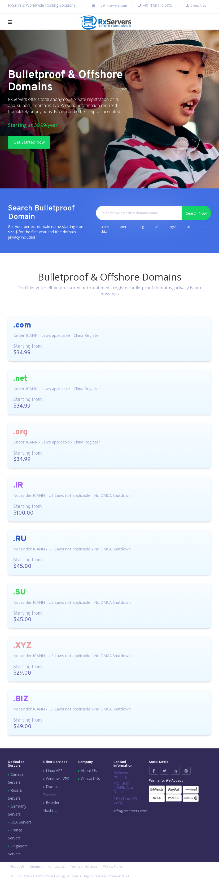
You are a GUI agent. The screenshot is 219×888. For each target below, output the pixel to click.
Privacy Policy (121, 869)
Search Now (196, 214)
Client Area (193, 5)
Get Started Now (35, 142)
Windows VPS (57, 780)
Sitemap (38, 869)
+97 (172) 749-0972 (151, 5)
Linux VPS (54, 772)
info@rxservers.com (103, 5)
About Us (89, 772)
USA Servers (21, 824)
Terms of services (89, 869)
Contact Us (90, 780)
